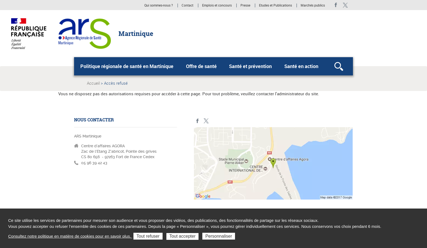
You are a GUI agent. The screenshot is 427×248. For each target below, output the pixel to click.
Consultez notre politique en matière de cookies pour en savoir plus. (70, 236)
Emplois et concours (217, 5)
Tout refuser (147, 236)
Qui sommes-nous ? (158, 5)
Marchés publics (313, 5)
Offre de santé (201, 66)
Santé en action (301, 66)
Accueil (93, 83)
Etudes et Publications (275, 5)
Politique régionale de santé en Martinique (126, 66)
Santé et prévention (250, 66)
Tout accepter (182, 236)
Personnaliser (218, 236)
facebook (336, 5)
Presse (245, 5)
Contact (187, 5)
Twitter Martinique (345, 5)
